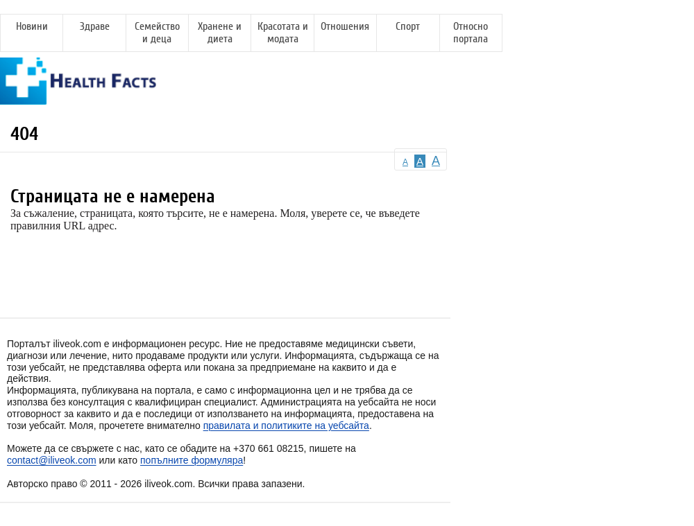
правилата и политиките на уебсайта (286, 425)
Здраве (95, 26)
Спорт (408, 26)
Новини (32, 26)
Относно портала (470, 32)
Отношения (345, 26)
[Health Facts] (78, 98)
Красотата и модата (282, 32)
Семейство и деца (157, 32)
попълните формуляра (191, 460)
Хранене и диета (220, 32)
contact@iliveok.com (51, 460)
